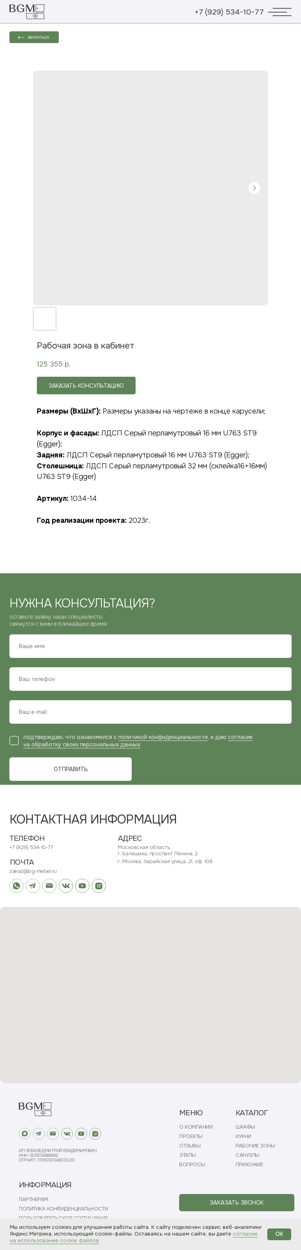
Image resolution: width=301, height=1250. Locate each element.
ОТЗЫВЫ (189, 1146)
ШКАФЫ (245, 1127)
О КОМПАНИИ (195, 1127)
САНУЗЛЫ (247, 1155)
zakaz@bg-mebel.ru (33, 871)
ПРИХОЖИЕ (249, 1164)
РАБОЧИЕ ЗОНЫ (255, 1146)
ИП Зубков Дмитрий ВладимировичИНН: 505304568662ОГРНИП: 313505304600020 (58, 1155)
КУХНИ (243, 1136)
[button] (236, 1202)
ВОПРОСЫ (192, 1164)
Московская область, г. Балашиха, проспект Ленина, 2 (158, 850)
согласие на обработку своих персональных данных (138, 740)
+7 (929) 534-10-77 (229, 12)
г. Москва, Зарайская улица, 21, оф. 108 (165, 861)
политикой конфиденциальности (163, 737)
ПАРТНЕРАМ (33, 1199)
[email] (150, 712)
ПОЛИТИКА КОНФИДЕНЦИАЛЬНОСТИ (63, 1209)
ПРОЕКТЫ (191, 1136)
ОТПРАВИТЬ (71, 769)
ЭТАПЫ (187, 1155)
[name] (150, 646)
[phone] (150, 679)
